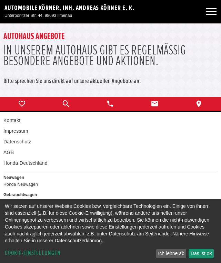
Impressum (15, 131)
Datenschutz (17, 141)
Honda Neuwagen (20, 184)
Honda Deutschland (25, 163)
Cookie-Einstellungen (33, 253)
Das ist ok (201, 253)
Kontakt (11, 120)
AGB (8, 152)
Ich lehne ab (171, 253)
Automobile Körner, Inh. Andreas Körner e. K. (69, 7)
